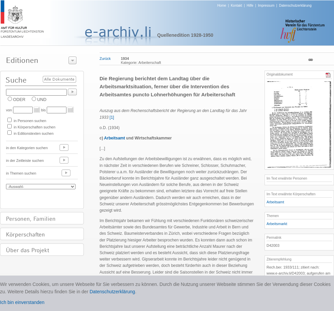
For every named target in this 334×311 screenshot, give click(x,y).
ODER (19, 99)
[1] (112, 117)
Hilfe (250, 5)
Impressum (266, 5)
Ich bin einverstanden (22, 302)
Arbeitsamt (275, 202)
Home (221, 5)
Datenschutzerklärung (295, 5)
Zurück (105, 59)
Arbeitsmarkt (277, 224)
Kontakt (236, 5)
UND (41, 99)
